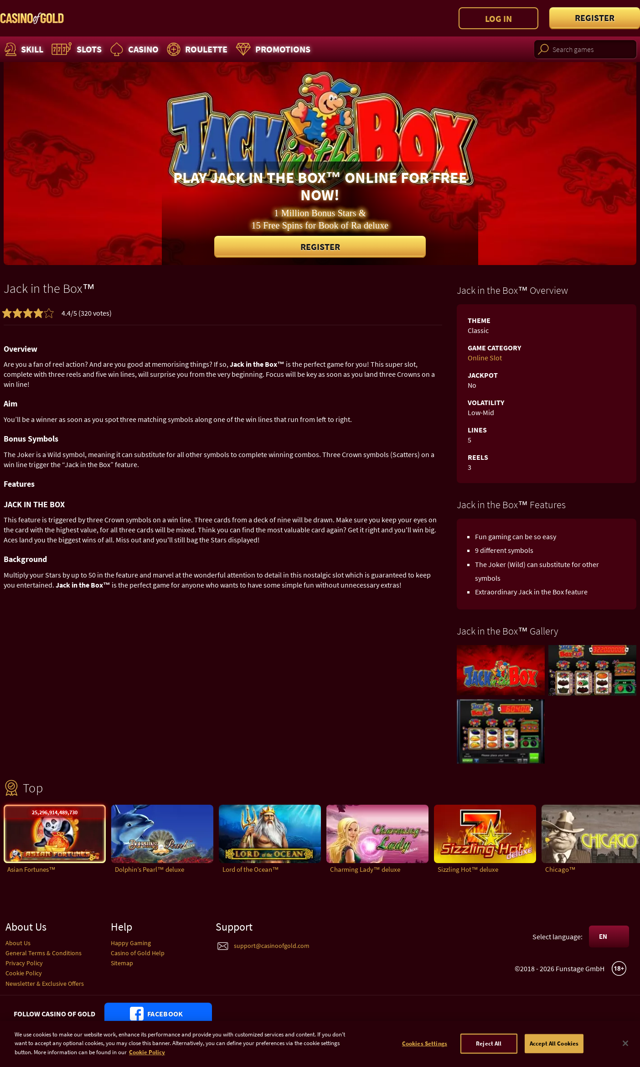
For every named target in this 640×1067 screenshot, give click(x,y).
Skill (22, 49)
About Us (18, 943)
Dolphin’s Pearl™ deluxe (149, 869)
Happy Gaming (131, 943)
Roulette (196, 49)
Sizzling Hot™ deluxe (468, 869)
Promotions (271, 49)
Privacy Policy (24, 963)
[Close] (625, 1048)
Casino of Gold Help (138, 953)
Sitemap (122, 963)
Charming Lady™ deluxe (365, 869)
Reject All (488, 1047)
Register (594, 17)
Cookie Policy (23, 973)
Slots (75, 49)
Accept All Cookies (554, 1047)
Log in (498, 18)
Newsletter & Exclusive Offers (44, 983)
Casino (133, 49)
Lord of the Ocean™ (250, 869)
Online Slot (485, 357)
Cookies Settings (424, 1047)
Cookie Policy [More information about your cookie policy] (147, 1057)
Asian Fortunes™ (31, 869)
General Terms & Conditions (43, 953)
